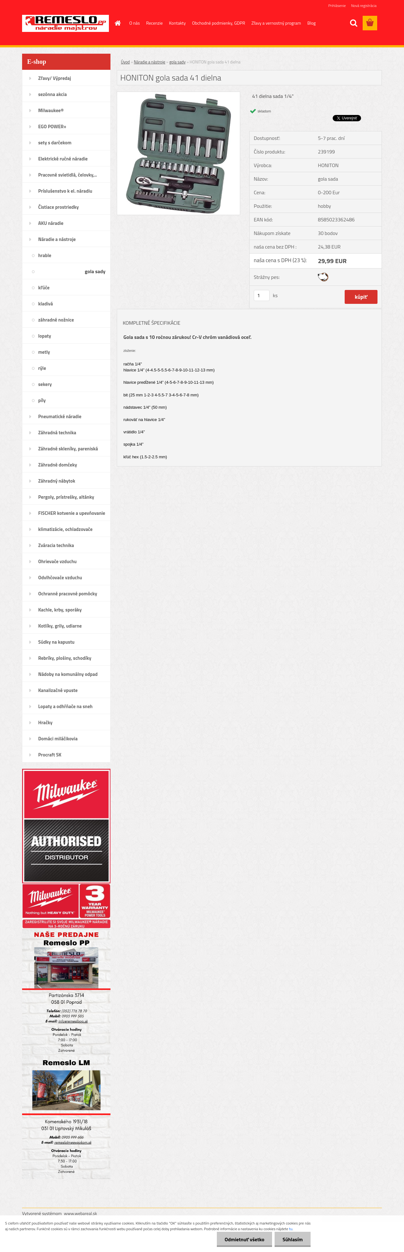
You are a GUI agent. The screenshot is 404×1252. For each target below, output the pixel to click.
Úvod (125, 62)
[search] (353, 23)
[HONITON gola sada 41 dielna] (178, 94)
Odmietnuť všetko (244, 1239)
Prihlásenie (337, 6)
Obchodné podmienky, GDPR (218, 23)
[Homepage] (117, 23)
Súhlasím (292, 1239)
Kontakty (177, 23)
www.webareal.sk (80, 1213)
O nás (134, 23)
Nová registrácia (364, 6)
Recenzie (154, 23)
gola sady (177, 62)
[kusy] (262, 295)
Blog (311, 23)
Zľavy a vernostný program (276, 23)
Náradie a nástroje (149, 62)
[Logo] (65, 23)
